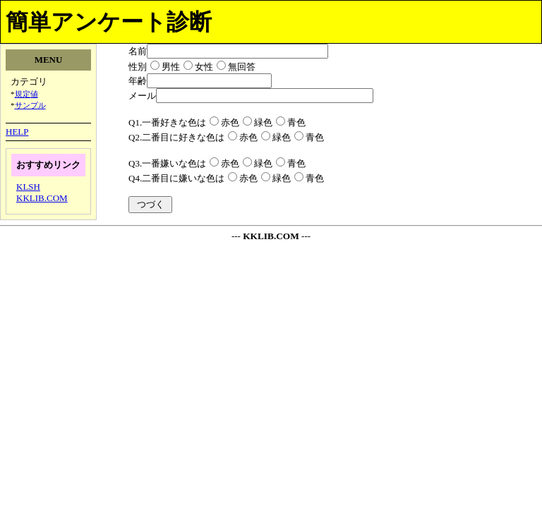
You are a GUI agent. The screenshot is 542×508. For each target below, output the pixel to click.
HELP (17, 131)
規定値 (26, 94)
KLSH (28, 186)
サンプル (30, 105)
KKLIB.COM (42, 198)
